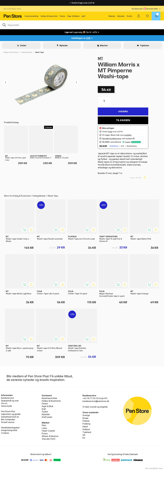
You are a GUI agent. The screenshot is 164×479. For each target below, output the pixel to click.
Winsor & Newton (50, 436)
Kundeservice (137, 9)
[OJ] (82, 24)
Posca (45, 433)
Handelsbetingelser (10, 427)
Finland (86, 421)
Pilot (44, 425)
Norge (85, 418)
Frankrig (86, 423)
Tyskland (87, 432)
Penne (62, 16)
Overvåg (123, 111)
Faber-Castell (48, 430)
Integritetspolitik (9, 430)
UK (84, 435)
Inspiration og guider (11, 414)
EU (84, 438)
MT (100, 58)
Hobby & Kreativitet (49, 16)
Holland (86, 429)
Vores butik (6, 406)
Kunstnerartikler (32, 16)
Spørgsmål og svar (10, 400)
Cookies (5, 433)
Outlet (129, 16)
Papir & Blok (47, 406)
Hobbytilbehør (26, 52)
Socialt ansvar (7, 422)
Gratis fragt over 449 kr (82, 3)
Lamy (44, 428)
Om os (4, 403)
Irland (85, 426)
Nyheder (121, 16)
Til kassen (123, 120)
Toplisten (144, 45)
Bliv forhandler (8, 419)
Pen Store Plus (8, 411)
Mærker (112, 16)
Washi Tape (39, 52)
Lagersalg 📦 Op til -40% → (82, 32)
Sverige (86, 415)
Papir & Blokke (73, 16)
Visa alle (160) (48, 439)
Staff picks (47, 417)
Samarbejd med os (10, 417)
